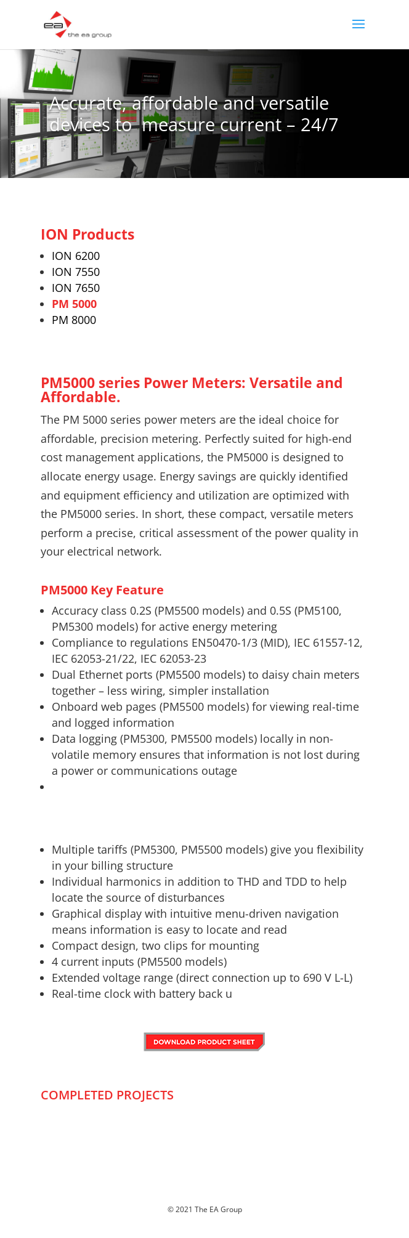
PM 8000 (74, 319)
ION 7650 (76, 287)
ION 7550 (76, 271)
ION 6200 (76, 255)
